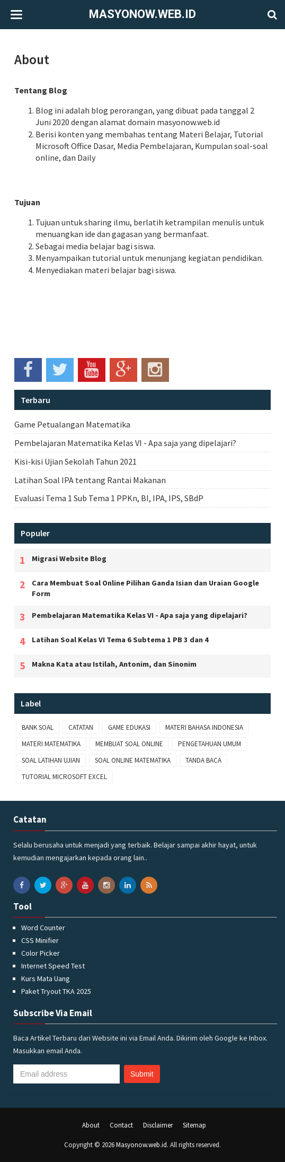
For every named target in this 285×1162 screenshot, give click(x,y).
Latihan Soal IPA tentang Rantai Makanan (90, 480)
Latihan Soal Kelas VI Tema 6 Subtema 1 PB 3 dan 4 (120, 639)
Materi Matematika (51, 743)
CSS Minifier (40, 940)
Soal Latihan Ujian (51, 760)
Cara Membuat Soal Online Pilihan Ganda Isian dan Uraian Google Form (145, 588)
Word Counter (43, 927)
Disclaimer (158, 1125)
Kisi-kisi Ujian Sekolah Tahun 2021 (75, 461)
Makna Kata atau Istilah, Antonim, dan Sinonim (114, 664)
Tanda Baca (203, 760)
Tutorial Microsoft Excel (64, 776)
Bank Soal (38, 727)
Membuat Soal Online (129, 743)
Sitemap (194, 1125)
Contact (121, 1125)
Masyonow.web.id (142, 14)
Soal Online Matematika (133, 760)
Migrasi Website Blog (69, 558)
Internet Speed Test (53, 966)
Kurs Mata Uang (45, 978)
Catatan (80, 727)
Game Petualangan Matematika (72, 424)
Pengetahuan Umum (209, 743)
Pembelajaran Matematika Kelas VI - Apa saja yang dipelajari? (125, 443)
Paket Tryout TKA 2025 (56, 991)
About (31, 59)
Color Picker (40, 953)
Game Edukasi (129, 727)
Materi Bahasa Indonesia (204, 727)
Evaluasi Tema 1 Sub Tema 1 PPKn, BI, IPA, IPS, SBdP (108, 498)
